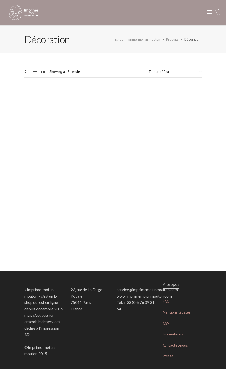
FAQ (166, 301)
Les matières (173, 334)
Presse (168, 356)
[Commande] (175, 72)
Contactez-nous (175, 345)
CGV (166, 323)
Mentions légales (177, 312)
